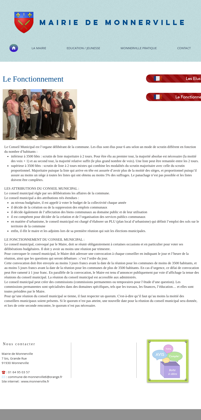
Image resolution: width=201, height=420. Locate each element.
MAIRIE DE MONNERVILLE (113, 22)
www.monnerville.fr (35, 381)
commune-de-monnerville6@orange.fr (35, 377)
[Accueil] (13, 48)
